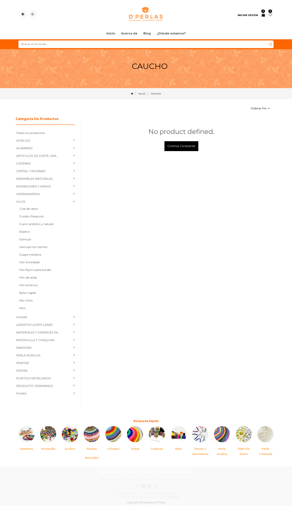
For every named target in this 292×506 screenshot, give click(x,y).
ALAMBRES (24, 148)
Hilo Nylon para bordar (35, 270)
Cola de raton (28, 209)
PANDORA (23, 348)
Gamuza (25, 239)
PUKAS (21, 393)
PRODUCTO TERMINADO (34, 386)
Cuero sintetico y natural (36, 224)
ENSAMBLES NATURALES (34, 179)
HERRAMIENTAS (28, 194)
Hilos (178, 448)
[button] (260, 108)
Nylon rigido (27, 293)
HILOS (20, 201)
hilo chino (26, 300)
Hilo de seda (28, 277)
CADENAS (23, 163)
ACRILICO (23, 140)
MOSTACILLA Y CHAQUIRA (35, 340)
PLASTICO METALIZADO (33, 378)
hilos (22, 308)
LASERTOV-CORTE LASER (34, 325)
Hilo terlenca (28, 285)
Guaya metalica (30, 254)
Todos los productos (30, 133)
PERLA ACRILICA (28, 355)
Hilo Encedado (29, 262)
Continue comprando (181, 146)
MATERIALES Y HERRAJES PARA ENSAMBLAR (39, 332)
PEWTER (22, 363)
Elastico (24, 231)
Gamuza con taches (33, 247)
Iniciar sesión (248, 15)
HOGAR (21, 317)
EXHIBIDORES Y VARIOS (33, 186)
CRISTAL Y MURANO (30, 171)
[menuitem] (110, 33)
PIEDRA (22, 370)
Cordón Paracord (31, 216)
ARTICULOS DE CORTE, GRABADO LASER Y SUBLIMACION (39, 156)
